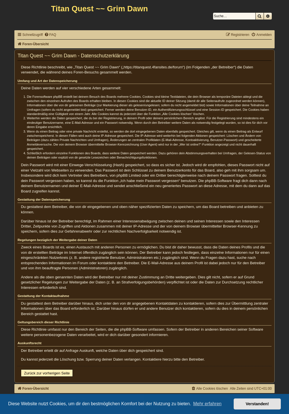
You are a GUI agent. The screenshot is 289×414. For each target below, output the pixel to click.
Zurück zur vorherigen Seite (47, 373)
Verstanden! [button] (257, 404)
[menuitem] (50, 35)
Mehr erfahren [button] (207, 403)
